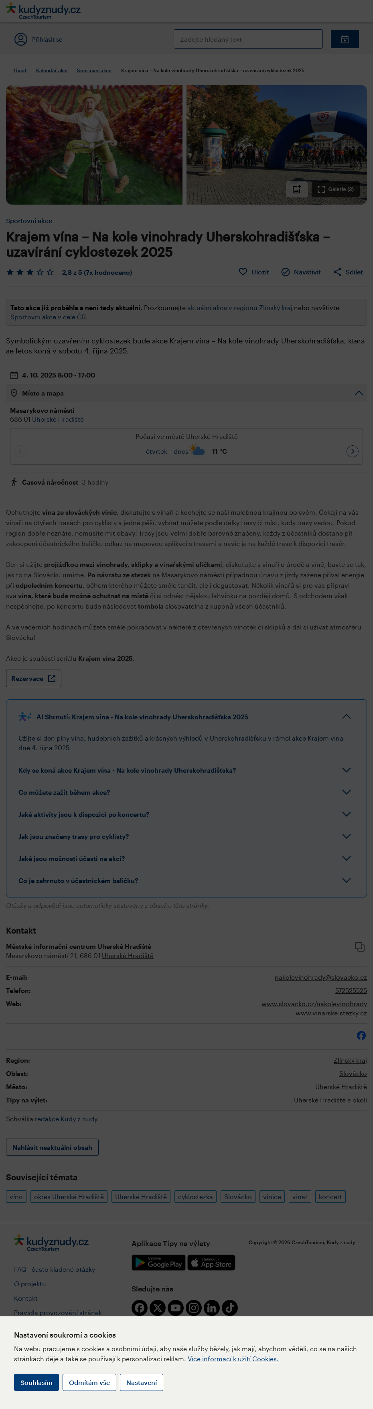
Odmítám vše (89, 1382)
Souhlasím (36, 1382)
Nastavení (141, 1382)
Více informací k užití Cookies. (233, 1358)
